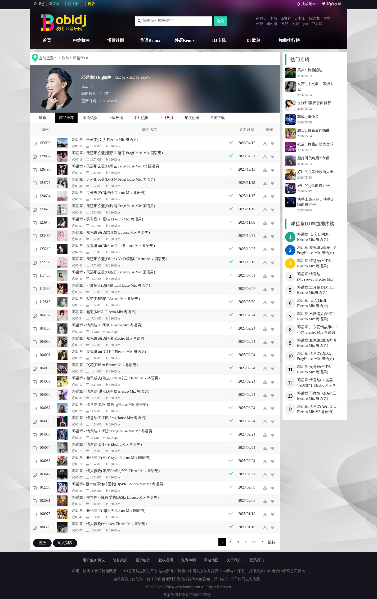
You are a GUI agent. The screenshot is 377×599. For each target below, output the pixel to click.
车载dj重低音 (308, 117)
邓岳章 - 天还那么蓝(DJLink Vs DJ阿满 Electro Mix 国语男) (119, 259)
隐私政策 (120, 560)
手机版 (89, 4)
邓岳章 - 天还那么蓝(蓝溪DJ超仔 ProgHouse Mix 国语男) (117, 153)
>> (254, 542)
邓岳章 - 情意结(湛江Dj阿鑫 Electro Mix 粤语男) (110, 391)
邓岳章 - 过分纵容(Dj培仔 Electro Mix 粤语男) (108, 193)
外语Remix (184, 40)
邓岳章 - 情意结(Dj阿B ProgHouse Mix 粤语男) (109, 418)
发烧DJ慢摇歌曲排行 (314, 103)
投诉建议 (143, 560)
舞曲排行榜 (289, 40)
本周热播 (90, 118)
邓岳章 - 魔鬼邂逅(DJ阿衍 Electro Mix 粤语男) (109, 352)
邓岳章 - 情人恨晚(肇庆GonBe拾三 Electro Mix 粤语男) (116, 471)
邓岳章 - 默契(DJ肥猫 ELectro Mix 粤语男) (106, 299)
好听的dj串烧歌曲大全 (315, 172)
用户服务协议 (94, 560)
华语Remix (150, 40)
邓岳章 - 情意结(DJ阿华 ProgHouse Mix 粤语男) (110, 405)
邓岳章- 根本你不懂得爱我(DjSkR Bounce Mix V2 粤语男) (118, 484)
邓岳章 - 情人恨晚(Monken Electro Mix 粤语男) (109, 524)
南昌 (273, 18)
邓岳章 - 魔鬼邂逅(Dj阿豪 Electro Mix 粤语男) (108, 338)
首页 (47, 40)
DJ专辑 (219, 40)
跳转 (271, 542)
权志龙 (314, 18)
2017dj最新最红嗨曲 (313, 130)
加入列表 (65, 543)
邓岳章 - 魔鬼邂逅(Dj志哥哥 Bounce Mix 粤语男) (111, 232)
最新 (42, 118)
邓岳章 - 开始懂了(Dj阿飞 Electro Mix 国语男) (108, 511)
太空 (327, 18)
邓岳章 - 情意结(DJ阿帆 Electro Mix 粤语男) (107, 325)
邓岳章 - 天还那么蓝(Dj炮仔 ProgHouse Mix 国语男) (113, 272)
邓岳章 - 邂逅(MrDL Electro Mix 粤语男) (104, 312)
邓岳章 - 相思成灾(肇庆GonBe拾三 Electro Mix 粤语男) (116, 378)
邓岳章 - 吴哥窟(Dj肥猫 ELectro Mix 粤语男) (107, 219)
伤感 (259, 24)
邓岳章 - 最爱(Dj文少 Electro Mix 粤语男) (105, 140)
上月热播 (166, 118)
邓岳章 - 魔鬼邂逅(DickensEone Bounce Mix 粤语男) (113, 246)
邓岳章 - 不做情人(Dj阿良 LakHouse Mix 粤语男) (111, 285)
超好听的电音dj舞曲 (313, 158)
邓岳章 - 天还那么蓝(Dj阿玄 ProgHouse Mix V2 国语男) (116, 166)
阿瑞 (295, 24)
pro (305, 24)
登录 (56, 4)
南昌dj (261, 18)
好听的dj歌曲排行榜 (313, 186)
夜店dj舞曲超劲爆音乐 (315, 144)
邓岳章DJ (80, 58)
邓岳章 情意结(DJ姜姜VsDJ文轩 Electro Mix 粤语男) (316, 385)
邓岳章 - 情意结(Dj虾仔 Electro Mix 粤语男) (107, 444)
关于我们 (234, 560)
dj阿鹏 (272, 24)
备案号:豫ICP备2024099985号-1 (188, 595)
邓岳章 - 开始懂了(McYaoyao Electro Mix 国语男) (111, 458)
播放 (42, 543)
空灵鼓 (316, 24)
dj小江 (300, 18)
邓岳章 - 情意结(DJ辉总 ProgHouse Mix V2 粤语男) (112, 431)
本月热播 (141, 118)
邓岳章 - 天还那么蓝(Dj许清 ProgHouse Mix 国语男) (113, 206)
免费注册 (71, 4)
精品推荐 (66, 118)
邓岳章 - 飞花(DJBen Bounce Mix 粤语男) (105, 365)
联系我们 (256, 560)
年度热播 (192, 118)
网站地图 (211, 560)
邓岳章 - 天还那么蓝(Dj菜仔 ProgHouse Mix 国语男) (113, 179)
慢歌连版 (115, 40)
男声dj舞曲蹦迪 (309, 70)
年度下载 (217, 118)
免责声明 (188, 560)
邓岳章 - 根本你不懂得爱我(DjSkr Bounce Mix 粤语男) (115, 497)
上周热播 (115, 118)
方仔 (284, 24)
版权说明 (165, 560)
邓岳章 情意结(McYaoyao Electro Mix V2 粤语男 (315, 279)
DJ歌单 (253, 40)
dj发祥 (286, 18)
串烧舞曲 (81, 40)
